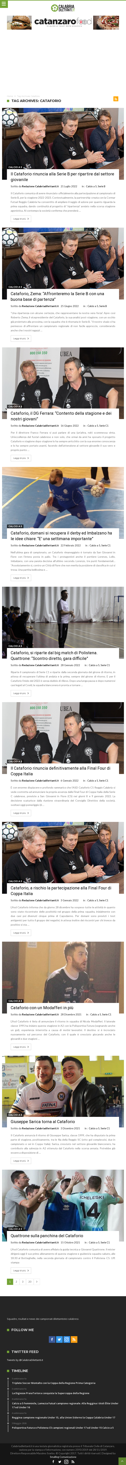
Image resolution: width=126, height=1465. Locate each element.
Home (10, 96)
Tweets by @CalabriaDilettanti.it (25, 1360)
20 (29, 1281)
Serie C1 (104, 425)
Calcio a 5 (15, 167)
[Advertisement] (63, 61)
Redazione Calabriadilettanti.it (40, 186)
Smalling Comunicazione (63, 1456)
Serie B (101, 186)
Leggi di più (21, 219)
